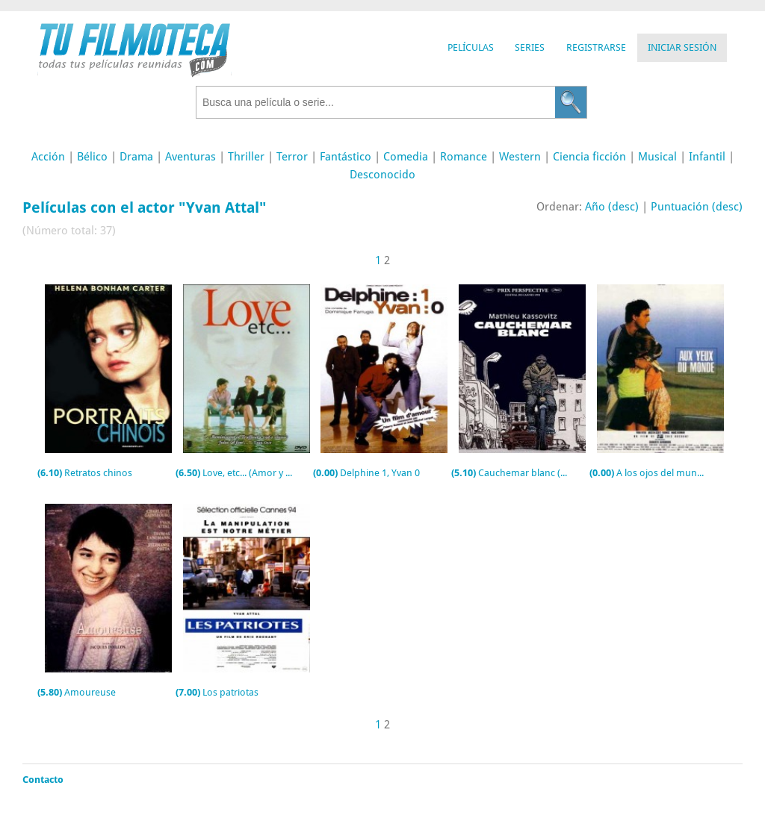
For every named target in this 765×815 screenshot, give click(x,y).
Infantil (707, 156)
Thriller (246, 156)
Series (530, 47)
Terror (292, 156)
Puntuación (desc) (697, 206)
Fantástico (345, 156)
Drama (136, 156)
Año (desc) (612, 206)
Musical (657, 156)
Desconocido (382, 174)
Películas (470, 47)
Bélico (92, 156)
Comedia (405, 156)
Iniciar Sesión (682, 47)
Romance (463, 156)
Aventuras (190, 156)
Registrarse (596, 47)
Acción (48, 156)
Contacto (43, 779)
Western (520, 156)
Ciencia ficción (589, 156)
